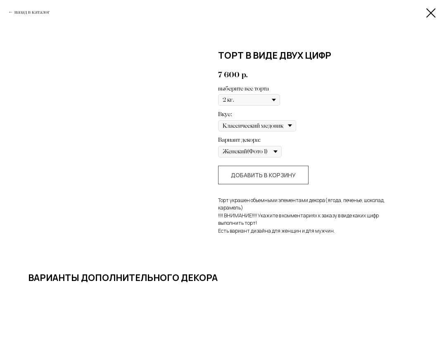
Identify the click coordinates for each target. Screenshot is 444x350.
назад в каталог (32, 12)
